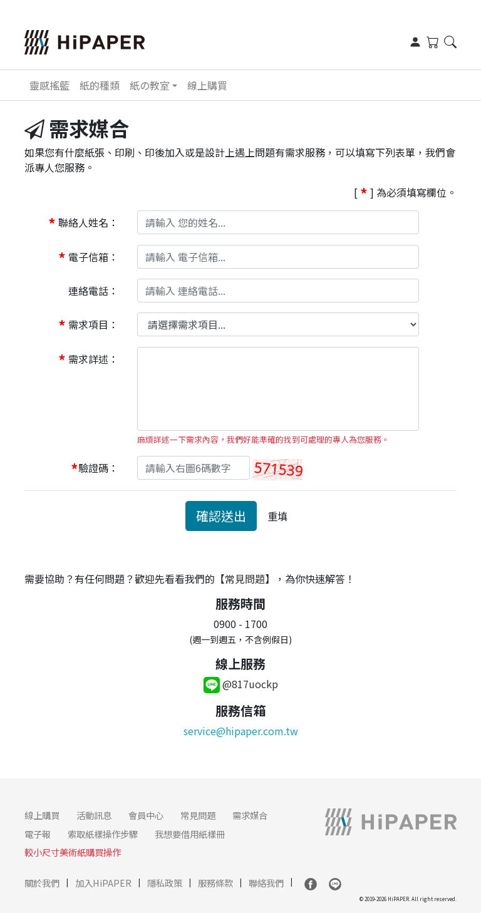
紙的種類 (100, 85)
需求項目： (88, 326)
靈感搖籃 (49, 85)
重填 (277, 516)
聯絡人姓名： (83, 224)
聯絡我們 (266, 882)
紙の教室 (150, 85)
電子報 (37, 833)
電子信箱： (88, 258)
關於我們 (41, 882)
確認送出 (221, 516)
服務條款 (215, 882)
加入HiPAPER (103, 882)
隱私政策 (164, 882)
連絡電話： (93, 290)
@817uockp (241, 683)
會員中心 (145, 815)
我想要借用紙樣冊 (190, 833)
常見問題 (245, 578)
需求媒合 (249, 815)
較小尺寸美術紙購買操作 (72, 852)
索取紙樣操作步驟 (103, 833)
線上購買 (207, 85)
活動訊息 (93, 815)
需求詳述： (88, 360)
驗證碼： (94, 469)
